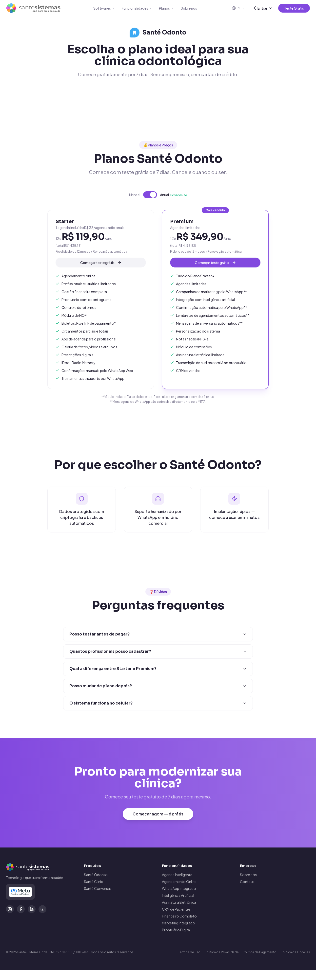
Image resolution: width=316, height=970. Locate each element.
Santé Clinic (93, 881)
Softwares (104, 8)
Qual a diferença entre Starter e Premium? (158, 670)
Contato (247, 881)
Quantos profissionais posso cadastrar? (158, 652)
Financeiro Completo (179, 916)
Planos (166, 8)
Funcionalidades (137, 8)
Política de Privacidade (221, 952)
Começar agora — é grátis (158, 817)
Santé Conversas (98, 888)
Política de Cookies (295, 952)
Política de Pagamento (259, 952)
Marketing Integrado (178, 923)
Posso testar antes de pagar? (158, 634)
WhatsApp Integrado (179, 888)
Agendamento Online (179, 881)
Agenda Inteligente (177, 874)
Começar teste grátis (100, 265)
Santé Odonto (96, 874)
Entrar (262, 8)
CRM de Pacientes (176, 909)
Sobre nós (189, 8)
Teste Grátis (294, 8)
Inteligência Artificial (178, 895)
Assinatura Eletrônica (179, 902)
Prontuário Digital (176, 930)
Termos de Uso (189, 952)
